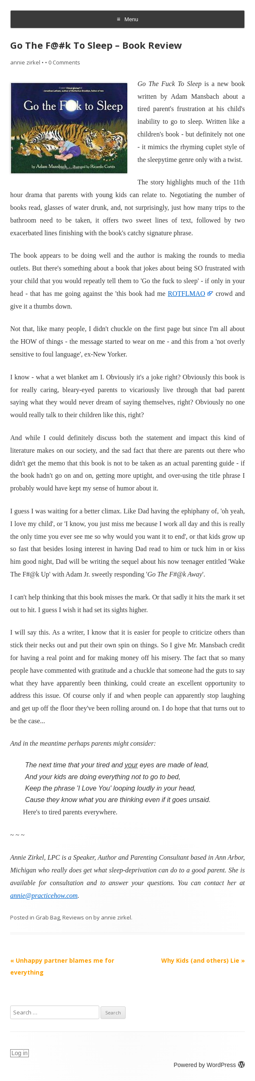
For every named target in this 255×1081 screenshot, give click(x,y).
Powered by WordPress (209, 1064)
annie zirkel (25, 62)
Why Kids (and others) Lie (203, 960)
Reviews (73, 917)
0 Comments (64, 62)
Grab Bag (48, 917)
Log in (19, 1053)
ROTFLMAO (186, 293)
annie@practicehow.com (44, 895)
